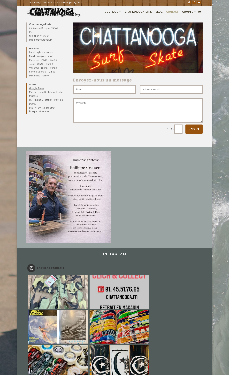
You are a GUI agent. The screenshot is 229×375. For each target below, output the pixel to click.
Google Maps (36, 88)
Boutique (111, 11)
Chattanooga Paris (138, 11)
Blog (159, 11)
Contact (172, 11)
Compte (187, 11)
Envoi (194, 129)
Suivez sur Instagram (114, 348)
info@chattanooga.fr (40, 39)
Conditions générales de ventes (152, 365)
